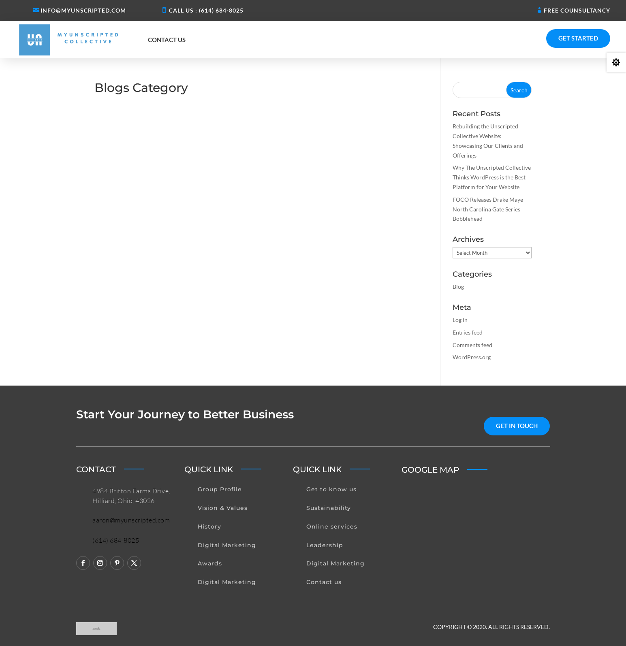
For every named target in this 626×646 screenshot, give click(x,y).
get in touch (517, 425)
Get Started (578, 38)
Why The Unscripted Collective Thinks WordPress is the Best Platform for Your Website (492, 177)
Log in (460, 319)
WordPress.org (472, 357)
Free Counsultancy (577, 10)
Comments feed (472, 344)
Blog (458, 286)
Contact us (167, 39)
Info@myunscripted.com (83, 10)
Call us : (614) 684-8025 (206, 10)
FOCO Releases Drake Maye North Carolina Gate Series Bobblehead (488, 209)
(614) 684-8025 (115, 540)
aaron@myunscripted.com (131, 520)
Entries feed (468, 332)
